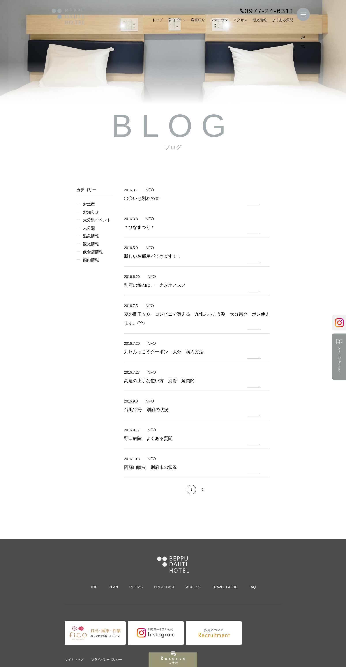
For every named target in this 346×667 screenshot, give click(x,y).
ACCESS (193, 587)
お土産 (89, 204)
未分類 (89, 228)
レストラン (219, 20)
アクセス (240, 20)
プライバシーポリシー (106, 659)
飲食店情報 (93, 252)
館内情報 (91, 260)
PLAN (113, 587)
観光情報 (260, 20)
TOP (94, 587)
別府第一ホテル (68, 17)
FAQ (252, 587)
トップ (157, 20)
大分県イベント (97, 220)
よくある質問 (282, 20)
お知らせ (91, 212)
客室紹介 (198, 20)
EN (303, 47)
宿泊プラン (177, 20)
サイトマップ (74, 659)
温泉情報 (91, 236)
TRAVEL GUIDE (224, 587)
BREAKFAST (164, 587)
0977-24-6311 (269, 11)
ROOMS (136, 587)
